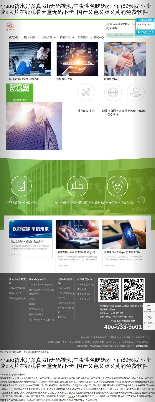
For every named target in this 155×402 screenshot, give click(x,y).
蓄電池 (32, 299)
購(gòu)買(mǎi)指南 (66, 310)
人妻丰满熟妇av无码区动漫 (31, 385)
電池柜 (32, 304)
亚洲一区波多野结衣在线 (52, 389)
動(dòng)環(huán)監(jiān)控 (41, 320)
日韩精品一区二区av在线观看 (92, 385)
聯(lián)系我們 (112, 28)
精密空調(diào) (36, 315)
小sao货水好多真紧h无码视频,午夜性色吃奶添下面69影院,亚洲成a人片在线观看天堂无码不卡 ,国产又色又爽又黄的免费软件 (76, 9)
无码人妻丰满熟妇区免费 (39, 400)
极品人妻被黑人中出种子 (97, 389)
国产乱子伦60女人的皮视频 (123, 389)
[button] (11, 201)
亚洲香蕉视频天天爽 (116, 385)
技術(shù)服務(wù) (65, 39)
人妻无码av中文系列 (75, 389)
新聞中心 (99, 37)
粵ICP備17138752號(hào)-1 (103, 346)
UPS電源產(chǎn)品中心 (40, 285)
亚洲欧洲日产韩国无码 (62, 400)
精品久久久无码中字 (40, 382)
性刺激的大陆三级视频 (62, 382)
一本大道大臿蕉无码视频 (63, 378)
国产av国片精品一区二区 (25, 396)
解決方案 (47, 37)
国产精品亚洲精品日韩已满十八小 (61, 385)
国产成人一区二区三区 (39, 378)
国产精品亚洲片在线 (78, 393)
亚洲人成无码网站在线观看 (26, 393)
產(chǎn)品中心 (29, 39)
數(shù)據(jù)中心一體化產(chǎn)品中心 (41, 292)
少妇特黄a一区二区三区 (85, 400)
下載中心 (62, 317)
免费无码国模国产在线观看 (118, 378)
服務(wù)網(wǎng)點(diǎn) (66, 296)
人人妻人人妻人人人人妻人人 (54, 393)
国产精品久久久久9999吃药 (27, 389)
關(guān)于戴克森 (116, 24)
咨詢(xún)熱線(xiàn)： (131, 46)
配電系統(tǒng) (36, 310)
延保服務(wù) (83, 299)
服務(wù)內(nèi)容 (66, 303)
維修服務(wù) (83, 294)
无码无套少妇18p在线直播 (128, 393)
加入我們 (127, 338)
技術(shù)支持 (64, 288)
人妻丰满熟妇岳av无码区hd (102, 393)
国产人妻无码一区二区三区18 (90, 378)
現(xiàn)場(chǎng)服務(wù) (85, 287)
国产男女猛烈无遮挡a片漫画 (107, 382)
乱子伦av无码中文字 (83, 382)
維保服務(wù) (83, 39)
